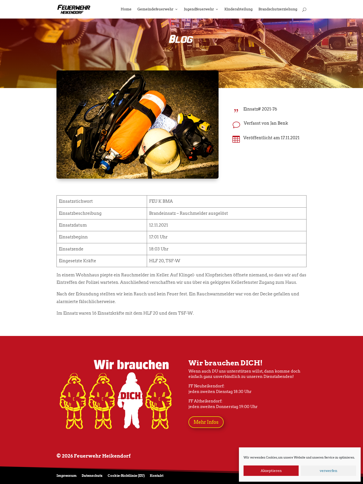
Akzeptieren (271, 471)
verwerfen (328, 471)
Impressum (66, 476)
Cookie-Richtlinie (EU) (126, 476)
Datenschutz (92, 476)
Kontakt (156, 476)
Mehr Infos (206, 422)
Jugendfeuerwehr (199, 9)
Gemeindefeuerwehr (155, 9)
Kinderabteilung (238, 9)
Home (126, 9)
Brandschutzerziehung (277, 9)
